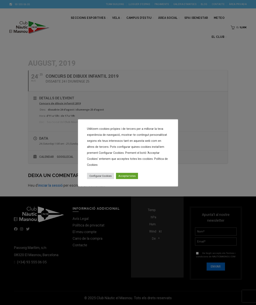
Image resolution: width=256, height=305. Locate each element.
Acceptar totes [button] (127, 175)
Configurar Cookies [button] (100, 175)
